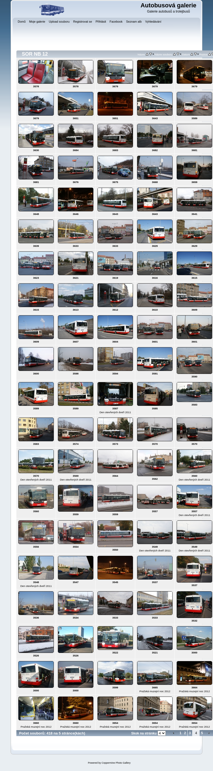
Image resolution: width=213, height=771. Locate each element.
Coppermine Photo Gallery (116, 762)
